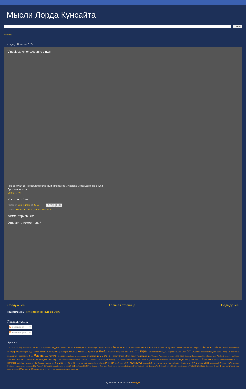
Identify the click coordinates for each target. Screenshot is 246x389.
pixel (224, 363)
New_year (155, 363)
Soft (73, 366)
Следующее (16, 305)
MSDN (126, 363)
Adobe (202, 356)
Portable (10, 366)
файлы (188, 356)
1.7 (8, 347)
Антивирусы (80, 347)
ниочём (131, 352)
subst (125, 366)
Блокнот (161, 347)
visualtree (209, 366)
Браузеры (170, 347)
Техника (154, 356)
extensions (164, 359)
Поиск (230, 352)
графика (197, 347)
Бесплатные (147, 347)
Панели (203, 352)
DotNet (123, 359)
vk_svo (222, 366)
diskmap (112, 359)
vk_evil (216, 366)
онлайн (178, 352)
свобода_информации (76, 356)
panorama (214, 363)
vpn (237, 366)
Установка (179, 356)
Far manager (177, 359)
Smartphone (62, 366)
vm (227, 366)
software (79, 366)
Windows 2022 (40, 369)
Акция (36, 347)
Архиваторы (93, 347)
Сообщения (16, 327)
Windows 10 (26, 369)
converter (99, 359)
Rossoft (40, 366)
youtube (74, 369)
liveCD (67, 363)
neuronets (147, 363)
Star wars (103, 366)
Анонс (70, 347)
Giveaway (223, 359)
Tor (157, 366)
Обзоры (141, 351)
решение (62, 356)
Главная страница (122, 305)
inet (46, 363)
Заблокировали (220, 347)
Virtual (37, 209)
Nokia (165, 363)
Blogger (136, 382)
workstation (65, 369)
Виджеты (188, 347)
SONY (86, 366)
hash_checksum (27, 363)
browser (77, 359)
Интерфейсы (14, 351)
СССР (127, 356)
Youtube (8, 34)
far (170, 359)
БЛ (155, 347)
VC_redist (178, 366)
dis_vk (105, 359)
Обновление (153, 352)
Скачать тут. (14, 192)
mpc (121, 363)
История (24, 352)
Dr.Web (138, 359)
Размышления (45, 355)
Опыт (184, 352)
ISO (56, 363)
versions (185, 366)
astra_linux (44, 359)
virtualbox (46, 209)
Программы (23, 356)
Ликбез (18, 209)
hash (18, 363)
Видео (179, 347)
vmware (231, 366)
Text (146, 366)
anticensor (12, 359)
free (192, 359)
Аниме (64, 347)
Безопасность (121, 347)
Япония (194, 356)
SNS (69, 366)
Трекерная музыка (166, 356)
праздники (12, 356)
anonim (228, 356)
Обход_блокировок (167, 352)
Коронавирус (62, 352)
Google (230, 359)
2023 (13, 347)
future (216, 359)
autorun (62, 359)
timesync (152, 366)
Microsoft (109, 363)
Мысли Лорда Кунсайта (51, 15)
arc (24, 359)
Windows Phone (54, 369)
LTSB (73, 363)
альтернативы (45, 347)
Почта (236, 352)
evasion (156, 359)
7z (17, 347)
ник (126, 352)
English (150, 359)
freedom (198, 359)
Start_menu (112, 366)
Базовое (108, 347)
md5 (85, 363)
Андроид (56, 347)
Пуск (31, 356)
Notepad (171, 363)
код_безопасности (36, 352)
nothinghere (187, 363)
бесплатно (135, 347)
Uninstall (162, 366)
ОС (189, 351)
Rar (35, 366)
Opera (206, 363)
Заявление (234, 347)
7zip (20, 347)
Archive (29, 359)
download (130, 359)
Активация (27, 347)
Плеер (224, 352)
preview (17, 366)
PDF (220, 363)
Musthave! (136, 362)
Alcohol (209, 356)
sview (130, 366)
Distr (117, 359)
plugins (236, 363)
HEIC (36, 363)
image (41, 363)
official (200, 363)
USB (172, 366)
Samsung (47, 366)
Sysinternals (138, 366)
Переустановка (214, 352)
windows (15, 369)
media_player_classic (96, 363)
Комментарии (17, 332)
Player (229, 363)
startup (120, 366)
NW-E (194, 363)
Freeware (28, 209)
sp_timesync (94, 366)
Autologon (53, 359)
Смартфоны (92, 356)
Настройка (119, 352)
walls (9, 369)
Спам (121, 356)
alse (214, 356)
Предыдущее (229, 305)
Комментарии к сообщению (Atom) (42, 312)
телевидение (144, 356)
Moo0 (117, 363)
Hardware (11, 363)
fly (189, 359)
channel (84, 359)
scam (54, 366)
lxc (82, 363)
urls (167, 366)
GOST (236, 359)
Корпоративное (78, 351)
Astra (35, 359)
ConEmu (91, 359)
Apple (20, 359)
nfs (161, 363)
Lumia (77, 363)
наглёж (111, 352)
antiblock (235, 356)
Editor (144, 359)
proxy (30, 366)
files (186, 359)
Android (220, 356)
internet (51, 363)
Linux (61, 363)
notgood (178, 363)
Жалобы (207, 347)
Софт (115, 356)
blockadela (69, 359)
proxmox (24, 366)
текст (134, 356)
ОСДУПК (196, 352)
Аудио (101, 347)
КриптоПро (93, 352)
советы (105, 355)
